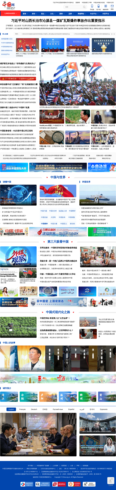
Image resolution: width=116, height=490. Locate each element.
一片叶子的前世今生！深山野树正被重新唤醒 (56, 325)
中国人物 (42, 146)
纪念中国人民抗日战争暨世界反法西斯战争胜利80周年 (19, 158)
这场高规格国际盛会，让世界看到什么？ (56, 330)
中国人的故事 (9, 343)
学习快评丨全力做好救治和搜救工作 (19, 28)
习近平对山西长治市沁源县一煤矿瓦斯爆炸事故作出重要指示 (58, 21)
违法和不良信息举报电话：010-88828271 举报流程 (96, 468)
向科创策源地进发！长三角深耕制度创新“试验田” (57, 322)
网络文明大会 (106, 158)
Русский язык (58, 409)
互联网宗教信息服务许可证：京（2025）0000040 (57, 474)
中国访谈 (94, 125)
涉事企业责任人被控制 (102, 28)
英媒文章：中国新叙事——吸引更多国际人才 (56, 265)
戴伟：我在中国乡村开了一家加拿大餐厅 (96, 270)
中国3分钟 (95, 146)
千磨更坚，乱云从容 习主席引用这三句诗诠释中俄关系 (26, 25)
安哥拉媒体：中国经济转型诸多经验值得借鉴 (58, 248)
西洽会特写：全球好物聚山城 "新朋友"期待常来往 (18, 118)
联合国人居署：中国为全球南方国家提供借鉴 (56, 251)
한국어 (92, 409)
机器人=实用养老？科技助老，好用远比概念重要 (107, 334)
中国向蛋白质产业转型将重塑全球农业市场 (55, 282)
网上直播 (5, 34)
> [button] (114, 34)
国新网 (78, 2)
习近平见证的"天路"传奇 (73, 25)
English (11, 409)
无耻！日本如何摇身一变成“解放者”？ (94, 223)
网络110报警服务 (32, 468)
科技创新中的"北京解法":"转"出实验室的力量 (19, 84)
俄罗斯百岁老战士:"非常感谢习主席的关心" (18, 64)
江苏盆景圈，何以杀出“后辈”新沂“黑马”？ (55, 337)
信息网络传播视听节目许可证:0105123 (27, 474)
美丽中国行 (92, 158)
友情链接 (85, 465)
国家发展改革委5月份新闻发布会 (102, 54)
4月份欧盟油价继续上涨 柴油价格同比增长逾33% (18, 122)
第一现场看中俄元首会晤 (55, 25)
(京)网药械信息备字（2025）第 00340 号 (88, 474)
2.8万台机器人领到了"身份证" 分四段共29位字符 (17, 115)
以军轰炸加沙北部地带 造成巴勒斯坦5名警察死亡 (18, 145)
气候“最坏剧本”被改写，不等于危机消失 (95, 216)
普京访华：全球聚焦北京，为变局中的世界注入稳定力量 (8, 281)
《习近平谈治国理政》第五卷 (81, 155)
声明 (78, 465)
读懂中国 (7, 182)
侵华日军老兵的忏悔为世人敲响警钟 (94, 212)
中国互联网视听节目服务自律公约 (12, 468)
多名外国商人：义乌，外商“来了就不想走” (95, 264)
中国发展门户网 (87, 2)
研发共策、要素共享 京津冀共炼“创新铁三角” (56, 334)
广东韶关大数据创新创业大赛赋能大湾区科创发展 (18, 126)
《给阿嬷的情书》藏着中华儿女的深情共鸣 (17, 223)
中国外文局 (110, 2)
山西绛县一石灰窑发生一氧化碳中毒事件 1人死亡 (18, 99)
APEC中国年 (59, 158)
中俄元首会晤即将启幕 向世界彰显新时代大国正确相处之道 (27, 281)
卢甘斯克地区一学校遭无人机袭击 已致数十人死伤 (18, 149)
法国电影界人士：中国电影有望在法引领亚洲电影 (18, 91)
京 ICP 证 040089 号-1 (31, 471)
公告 (71, 465)
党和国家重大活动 (6, 39)
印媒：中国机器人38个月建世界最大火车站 (57, 274)
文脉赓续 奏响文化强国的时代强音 (14, 220)
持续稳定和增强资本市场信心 (12, 208)
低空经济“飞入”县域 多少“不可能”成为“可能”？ (16, 335)
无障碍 (110, 481)
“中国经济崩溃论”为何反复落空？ (12, 203)
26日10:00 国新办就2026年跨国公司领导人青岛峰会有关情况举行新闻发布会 (46, 34)
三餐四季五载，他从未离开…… (76, 125)
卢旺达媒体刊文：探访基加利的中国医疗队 (55, 255)
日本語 (44, 409)
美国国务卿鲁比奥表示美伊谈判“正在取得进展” (17, 134)
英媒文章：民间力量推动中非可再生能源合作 (98, 282)
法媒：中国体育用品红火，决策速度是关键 (97, 274)
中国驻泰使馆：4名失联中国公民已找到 (16, 131)
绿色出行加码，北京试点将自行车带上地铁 (97, 278)
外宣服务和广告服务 (43, 465)
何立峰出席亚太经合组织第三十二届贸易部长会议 (18, 67)
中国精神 (44, 224)
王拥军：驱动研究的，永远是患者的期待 (16, 369)
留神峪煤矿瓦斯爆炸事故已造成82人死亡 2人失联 (18, 95)
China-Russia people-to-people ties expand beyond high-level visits (26, 454)
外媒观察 (4, 264)
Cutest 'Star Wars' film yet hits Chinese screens (96, 431)
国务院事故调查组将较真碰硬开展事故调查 (48, 28)
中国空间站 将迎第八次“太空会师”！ (55, 318)
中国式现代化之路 (58, 312)
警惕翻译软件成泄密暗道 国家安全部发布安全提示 (18, 74)
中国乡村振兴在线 (99, 2)
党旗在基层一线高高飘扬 (104, 155)
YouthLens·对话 (45, 125)
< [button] (111, 34)
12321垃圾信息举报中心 (48, 468)
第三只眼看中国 (58, 241)
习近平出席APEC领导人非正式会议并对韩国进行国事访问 (48, 155)
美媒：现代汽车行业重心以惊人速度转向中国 (56, 278)
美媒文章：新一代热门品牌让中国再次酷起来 (58, 261)
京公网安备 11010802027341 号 (82, 471)
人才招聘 (55, 465)
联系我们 (64, 465)
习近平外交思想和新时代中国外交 (63, 2)
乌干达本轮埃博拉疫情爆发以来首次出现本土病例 (18, 142)
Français (22, 409)
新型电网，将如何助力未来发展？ (14, 216)
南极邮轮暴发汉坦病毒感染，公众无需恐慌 (94, 203)
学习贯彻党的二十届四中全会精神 (13, 155)
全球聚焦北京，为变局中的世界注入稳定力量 (56, 268)
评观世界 (86, 182)
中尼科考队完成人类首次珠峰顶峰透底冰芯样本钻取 (18, 88)
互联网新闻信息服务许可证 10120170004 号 (55, 471)
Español (71, 409)
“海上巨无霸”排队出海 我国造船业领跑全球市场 (107, 321)
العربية (82, 409)
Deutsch (34, 409)
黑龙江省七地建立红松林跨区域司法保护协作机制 (18, 102)
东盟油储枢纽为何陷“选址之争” (92, 208)
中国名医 (68, 146)
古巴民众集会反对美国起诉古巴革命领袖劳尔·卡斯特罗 (59, 107)
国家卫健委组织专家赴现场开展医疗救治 (78, 28)
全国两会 (45, 158)
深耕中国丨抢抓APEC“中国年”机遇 (14, 108)
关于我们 (30, 465)
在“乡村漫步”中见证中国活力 (12, 212)
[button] (114, 82)
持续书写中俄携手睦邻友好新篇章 (93, 220)
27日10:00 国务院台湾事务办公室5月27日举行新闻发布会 (92, 34)
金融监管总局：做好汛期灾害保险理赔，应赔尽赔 (18, 111)
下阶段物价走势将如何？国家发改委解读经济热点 (18, 71)
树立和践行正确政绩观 (76, 158)
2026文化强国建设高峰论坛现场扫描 (96, 25)
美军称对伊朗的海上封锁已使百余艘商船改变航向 (18, 138)
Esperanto (103, 409)
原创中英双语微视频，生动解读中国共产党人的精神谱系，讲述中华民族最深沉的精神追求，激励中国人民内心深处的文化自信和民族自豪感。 (57, 202)
